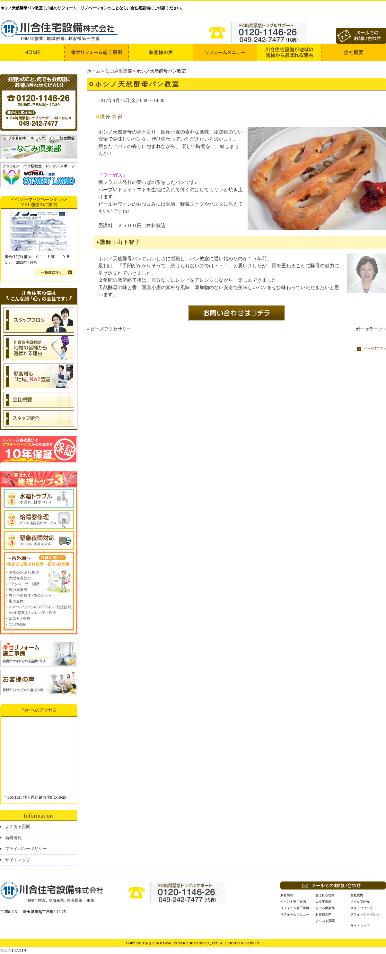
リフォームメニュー (294, 914)
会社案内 (356, 895)
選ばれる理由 (325, 895)
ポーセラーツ (368, 329)
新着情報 (13, 837)
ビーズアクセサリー (111, 329)
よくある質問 (17, 826)
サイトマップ (17, 859)
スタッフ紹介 (360, 901)
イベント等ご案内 (293, 901)
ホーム (94, 71)
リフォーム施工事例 (294, 908)
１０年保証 (323, 901)
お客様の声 (323, 914)
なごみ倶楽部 (118, 71)
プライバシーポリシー (26, 848)
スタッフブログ (361, 908)
